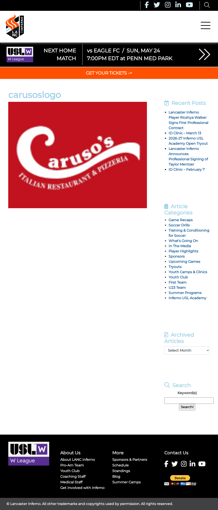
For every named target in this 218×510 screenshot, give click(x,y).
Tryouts (175, 267)
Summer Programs (185, 293)
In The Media (180, 246)
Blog (116, 476)
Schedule (120, 465)
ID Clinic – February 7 (187, 169)
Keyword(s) (187, 393)
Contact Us (176, 452)
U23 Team (177, 288)
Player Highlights (183, 251)
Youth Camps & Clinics (188, 272)
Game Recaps (181, 220)
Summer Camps (126, 482)
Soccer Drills (179, 225)
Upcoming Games (184, 262)
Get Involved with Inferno (82, 488)
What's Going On (183, 241)
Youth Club (178, 277)
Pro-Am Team (72, 465)
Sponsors (177, 256)
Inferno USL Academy (187, 298)
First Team (178, 282)
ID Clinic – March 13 (185, 133)
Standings (121, 471)
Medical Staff (71, 482)
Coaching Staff (72, 476)
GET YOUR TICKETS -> (109, 73)
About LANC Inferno (77, 460)
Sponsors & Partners (129, 460)
